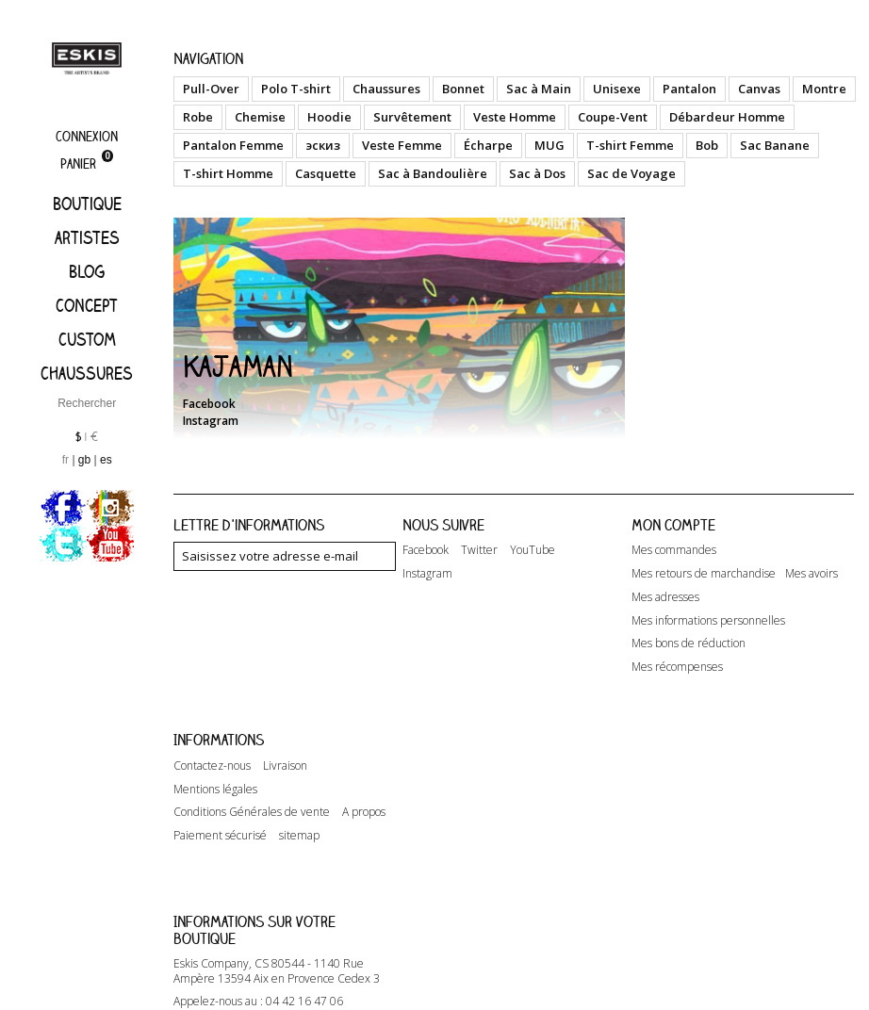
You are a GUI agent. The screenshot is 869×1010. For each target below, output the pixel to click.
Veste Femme (402, 145)
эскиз (322, 145)
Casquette (325, 173)
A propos (363, 785)
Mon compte (673, 524)
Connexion (87, 136)
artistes (87, 237)
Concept (87, 305)
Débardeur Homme (727, 116)
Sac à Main (538, 88)
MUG (549, 145)
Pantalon (689, 88)
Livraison (285, 739)
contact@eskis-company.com (284, 958)
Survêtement (412, 116)
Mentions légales (215, 763)
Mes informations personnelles (708, 620)
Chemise (260, 116)
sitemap (299, 809)
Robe (198, 116)
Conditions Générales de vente (251, 785)
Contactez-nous (212, 739)
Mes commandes (673, 550)
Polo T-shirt (296, 88)
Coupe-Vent (613, 116)
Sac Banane (775, 145)
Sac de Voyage (631, 173)
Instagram (210, 421)
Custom (87, 339)
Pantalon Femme (233, 145)
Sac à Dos (537, 173)
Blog (87, 271)
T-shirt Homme (228, 173)
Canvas (759, 88)
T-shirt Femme (630, 145)
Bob (707, 145)
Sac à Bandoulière (432, 173)
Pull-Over (211, 88)
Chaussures (87, 373)
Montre (824, 88)
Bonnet (463, 88)
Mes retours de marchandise (703, 573)
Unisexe (617, 88)
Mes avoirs (811, 573)
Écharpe (488, 145)
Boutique (87, 203)
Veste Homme (514, 116)
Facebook (209, 404)
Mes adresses (665, 597)
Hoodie (329, 116)
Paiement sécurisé (220, 809)
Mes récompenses (677, 667)
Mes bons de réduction (688, 643)
